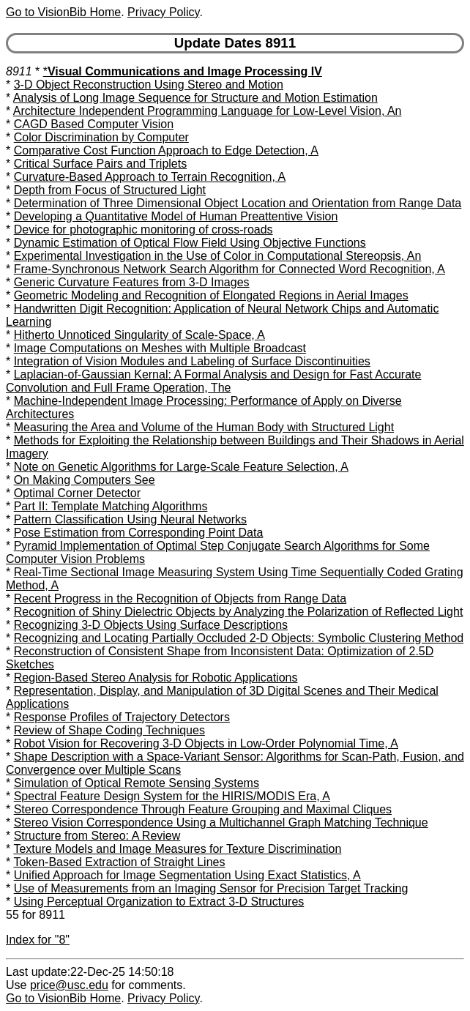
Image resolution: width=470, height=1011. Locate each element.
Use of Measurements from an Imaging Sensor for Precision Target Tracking (211, 888)
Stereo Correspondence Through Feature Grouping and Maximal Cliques (203, 809)
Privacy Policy (163, 12)
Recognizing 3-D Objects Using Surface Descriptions (151, 625)
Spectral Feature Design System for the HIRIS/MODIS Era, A (172, 796)
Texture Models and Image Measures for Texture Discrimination (177, 849)
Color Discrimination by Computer (101, 137)
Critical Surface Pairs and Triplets (100, 163)
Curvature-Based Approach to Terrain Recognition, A (150, 177)
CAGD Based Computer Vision (94, 124)
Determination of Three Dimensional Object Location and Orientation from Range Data (238, 203)
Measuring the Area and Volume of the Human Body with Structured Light (204, 427)
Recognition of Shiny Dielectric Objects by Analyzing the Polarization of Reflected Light (238, 611)
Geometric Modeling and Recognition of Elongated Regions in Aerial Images (211, 295)
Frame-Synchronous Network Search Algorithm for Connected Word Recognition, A (229, 269)
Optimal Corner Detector (77, 493)
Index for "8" (38, 939)
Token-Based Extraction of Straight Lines (119, 862)
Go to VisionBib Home (63, 12)
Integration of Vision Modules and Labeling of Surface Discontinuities (192, 361)
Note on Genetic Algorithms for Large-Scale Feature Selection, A (181, 466)
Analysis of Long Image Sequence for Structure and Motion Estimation (195, 98)
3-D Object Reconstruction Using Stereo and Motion (148, 84)
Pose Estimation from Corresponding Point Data (139, 532)
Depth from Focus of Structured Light (110, 190)
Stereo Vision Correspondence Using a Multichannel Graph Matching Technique (221, 822)
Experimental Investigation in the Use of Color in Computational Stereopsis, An (218, 256)
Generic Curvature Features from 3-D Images (132, 282)
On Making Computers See (84, 480)
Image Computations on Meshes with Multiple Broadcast (160, 348)
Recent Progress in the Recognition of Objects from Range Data (180, 598)
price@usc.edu (69, 985)
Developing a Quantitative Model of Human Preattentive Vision (176, 216)
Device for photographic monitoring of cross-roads (143, 229)
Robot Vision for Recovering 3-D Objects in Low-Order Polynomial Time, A (206, 743)
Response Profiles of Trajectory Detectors (122, 717)
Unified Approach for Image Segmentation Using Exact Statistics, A (187, 875)
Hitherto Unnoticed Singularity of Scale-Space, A (139, 335)
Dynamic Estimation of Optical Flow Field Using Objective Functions (190, 242)
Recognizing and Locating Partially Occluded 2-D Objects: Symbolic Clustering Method (239, 638)
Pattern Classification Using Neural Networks (130, 519)
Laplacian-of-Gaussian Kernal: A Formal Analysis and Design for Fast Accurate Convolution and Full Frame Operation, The (213, 381)
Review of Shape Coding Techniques (109, 730)
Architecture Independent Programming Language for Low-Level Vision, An (207, 111)
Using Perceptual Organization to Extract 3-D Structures (159, 901)
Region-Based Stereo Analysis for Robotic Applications (156, 677)
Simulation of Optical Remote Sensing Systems (136, 783)
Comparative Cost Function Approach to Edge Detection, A (166, 150)
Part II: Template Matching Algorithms (111, 506)
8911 (19, 71)
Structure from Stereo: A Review (97, 835)
